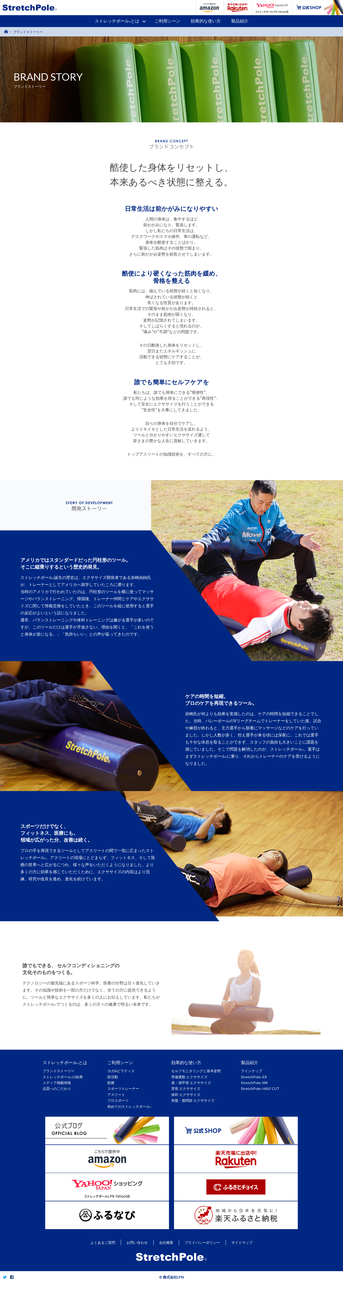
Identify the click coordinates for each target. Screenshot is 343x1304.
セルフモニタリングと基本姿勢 (196, 1071)
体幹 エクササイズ (185, 1094)
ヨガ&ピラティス (121, 1071)
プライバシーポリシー (202, 1263)
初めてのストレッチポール (129, 1106)
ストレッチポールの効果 (63, 1077)
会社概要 (166, 1263)
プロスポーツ (118, 1100)
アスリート (116, 1094)
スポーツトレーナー (123, 1088)
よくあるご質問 (102, 1263)
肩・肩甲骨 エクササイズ (191, 1083)
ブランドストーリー (59, 1071)
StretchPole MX (254, 1083)
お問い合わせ (137, 1263)
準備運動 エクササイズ (189, 1077)
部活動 (112, 1077)
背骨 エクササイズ (185, 1088)
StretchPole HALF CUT (260, 1088)
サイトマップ (242, 1263)
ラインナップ (251, 1071)
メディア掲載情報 (57, 1083)
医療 (110, 1083)
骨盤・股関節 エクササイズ (192, 1100)
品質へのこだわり (57, 1088)
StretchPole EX (254, 1077)
